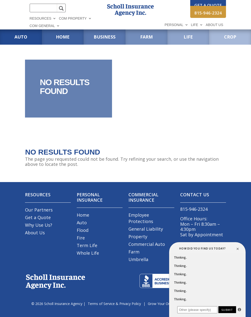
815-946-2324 (208, 13)
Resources (40, 18)
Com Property (73, 18)
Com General (42, 26)
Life (194, 25)
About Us (214, 25)
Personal (173, 25)
